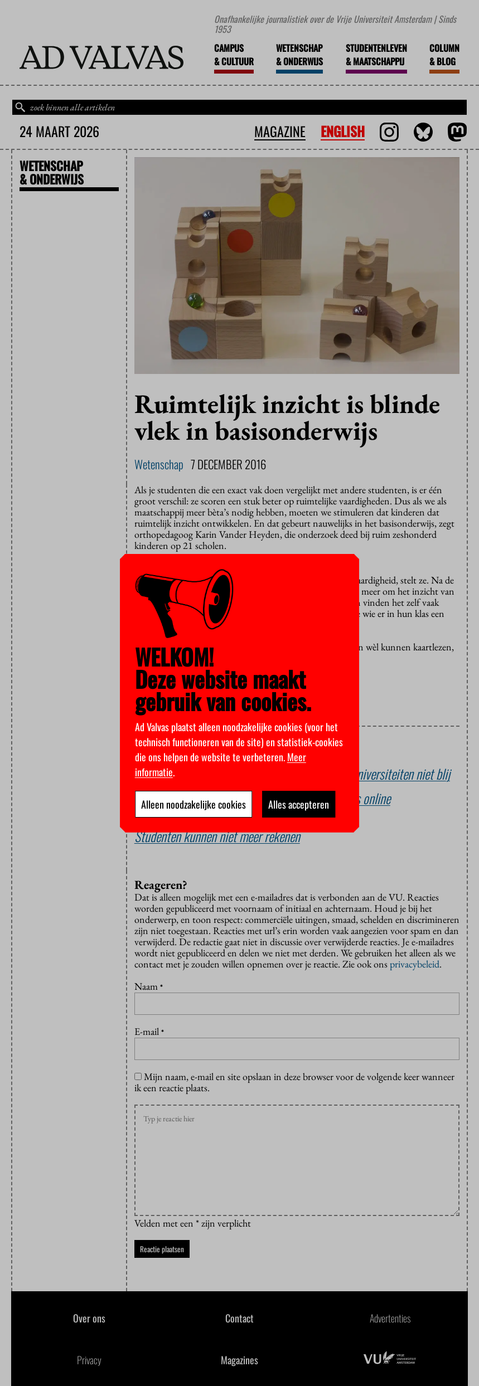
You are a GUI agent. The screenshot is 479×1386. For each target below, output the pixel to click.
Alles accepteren (298, 804)
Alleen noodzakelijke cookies (193, 804)
